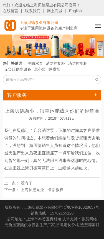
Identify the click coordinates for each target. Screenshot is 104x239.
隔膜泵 (54, 69)
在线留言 (10, 11)
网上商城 (54, 11)
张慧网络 (89, 219)
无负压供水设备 (17, 69)
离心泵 (40, 69)
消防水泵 (35, 63)
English (75, 11)
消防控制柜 (55, 63)
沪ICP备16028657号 (82, 207)
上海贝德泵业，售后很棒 (42, 190)
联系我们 (32, 11)
